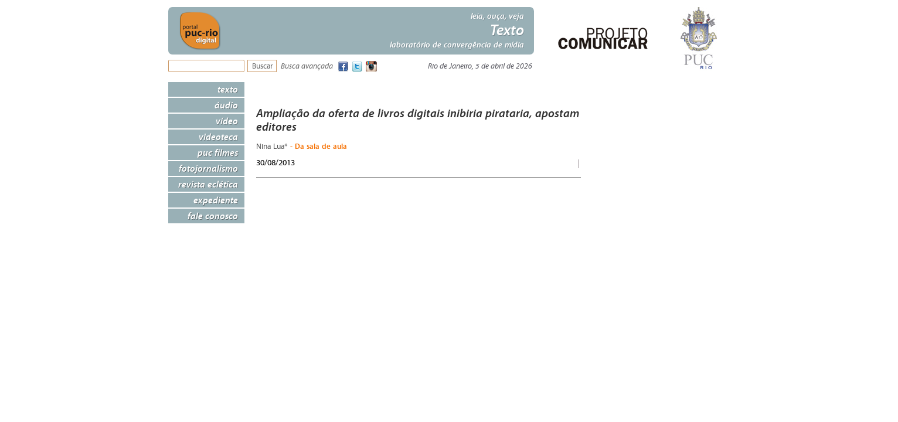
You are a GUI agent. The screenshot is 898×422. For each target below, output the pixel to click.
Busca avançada (307, 66)
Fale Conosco (213, 215)
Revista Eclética (208, 184)
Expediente (215, 200)
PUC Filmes (218, 152)
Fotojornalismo (208, 168)
